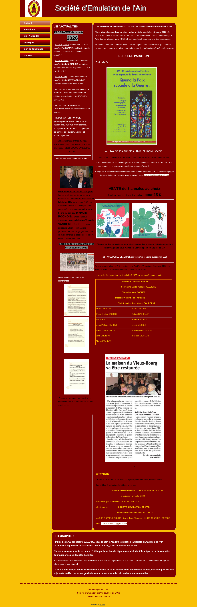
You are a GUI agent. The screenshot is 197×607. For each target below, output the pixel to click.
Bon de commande (33, 49)
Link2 (100, 589)
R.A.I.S (102, 604)
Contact (28, 55)
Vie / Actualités (31, 36)
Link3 (107, 589)
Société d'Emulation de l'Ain (100, 8)
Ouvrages (29, 42)
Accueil (28, 23)
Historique (29, 29)
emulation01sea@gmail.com (156, 175)
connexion (92, 589)
